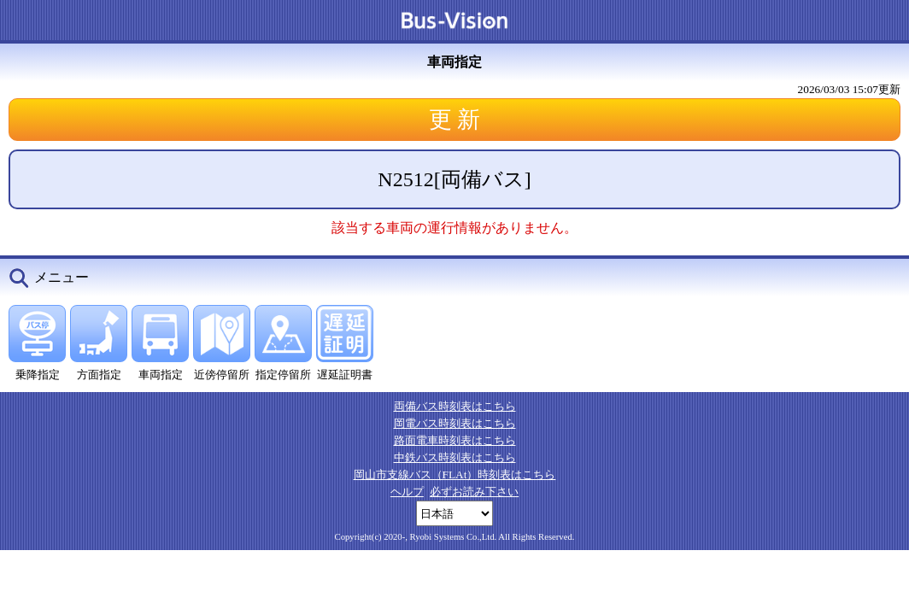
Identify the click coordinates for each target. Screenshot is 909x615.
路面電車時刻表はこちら (455, 440)
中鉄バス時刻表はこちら (455, 457)
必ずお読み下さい (474, 491)
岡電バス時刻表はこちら (455, 423)
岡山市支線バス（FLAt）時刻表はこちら (455, 474)
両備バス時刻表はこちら (455, 406)
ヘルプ (407, 491)
